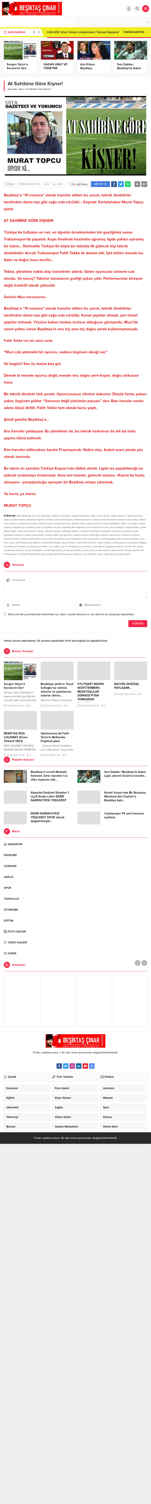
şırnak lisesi (88, 550)
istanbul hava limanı (111, 535)
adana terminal (134, 515)
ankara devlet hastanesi (105, 519)
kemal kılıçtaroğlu (51, 542)
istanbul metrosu (131, 535)
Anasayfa (12, 89)
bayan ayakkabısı (111, 523)
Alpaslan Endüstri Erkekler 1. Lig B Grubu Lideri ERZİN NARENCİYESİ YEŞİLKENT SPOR (50, 798)
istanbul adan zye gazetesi (58, 535)
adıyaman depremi (35, 519)
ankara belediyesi (64, 519)
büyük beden (132, 527)
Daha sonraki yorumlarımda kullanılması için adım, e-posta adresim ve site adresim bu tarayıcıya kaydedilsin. (71, 614)
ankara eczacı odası (128, 519)
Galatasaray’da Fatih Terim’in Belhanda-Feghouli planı (55, 737)
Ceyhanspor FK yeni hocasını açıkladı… (124, 815)
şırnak (140, 546)
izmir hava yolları (90, 538)
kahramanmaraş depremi (28, 542)
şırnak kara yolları (72, 550)
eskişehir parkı (130, 531)
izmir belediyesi (56, 538)
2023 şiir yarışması (61, 515)
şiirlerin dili (130, 546)
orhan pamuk (119, 542)
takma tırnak (117, 550)
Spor (21, 89)
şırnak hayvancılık (53, 550)
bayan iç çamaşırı (129, 523)
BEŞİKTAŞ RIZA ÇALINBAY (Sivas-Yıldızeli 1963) (16, 737)
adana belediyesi (80, 515)
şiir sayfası (55, 546)
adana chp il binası (100, 515)
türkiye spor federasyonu (59, 554)
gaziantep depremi (13, 535)
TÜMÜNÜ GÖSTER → (135, 32)
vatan (100, 554)
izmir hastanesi (73, 538)
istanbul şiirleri (11, 538)
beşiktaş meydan (52, 527)
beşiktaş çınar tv (34, 527)
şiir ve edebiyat (69, 546)
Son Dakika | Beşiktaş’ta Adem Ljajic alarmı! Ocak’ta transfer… (125, 774)
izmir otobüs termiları (128, 538)
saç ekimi (8, 546)
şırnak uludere (102, 550)
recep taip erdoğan (136, 542)
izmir (44, 538)
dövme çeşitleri (53, 531)
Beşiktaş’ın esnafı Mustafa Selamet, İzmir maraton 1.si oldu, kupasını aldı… (49, 776)
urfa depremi (90, 554)
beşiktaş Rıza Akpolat (73, 527)
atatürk (97, 523)
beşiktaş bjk (19, 527)
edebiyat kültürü (70, 531)
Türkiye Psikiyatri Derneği (32, 554)
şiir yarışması (85, 546)
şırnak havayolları (34, 550)
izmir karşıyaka (108, 538)
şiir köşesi (43, 546)
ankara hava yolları (27, 523)
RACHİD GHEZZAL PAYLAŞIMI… (126, 686)
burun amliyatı (117, 527)
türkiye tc (77, 554)
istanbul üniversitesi (30, 538)
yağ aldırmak (110, 554)
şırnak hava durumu (14, 550)
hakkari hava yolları (34, 535)
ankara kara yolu (62, 523)
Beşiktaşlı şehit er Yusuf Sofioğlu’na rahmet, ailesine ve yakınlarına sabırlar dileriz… (57, 689)
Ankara (50, 519)
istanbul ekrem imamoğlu (86, 535)
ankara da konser (82, 519)
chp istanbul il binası (33, 531)
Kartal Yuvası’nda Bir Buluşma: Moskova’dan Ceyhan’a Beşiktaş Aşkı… (125, 796)
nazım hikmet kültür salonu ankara (93, 542)
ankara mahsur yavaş (82, 523)
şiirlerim (119, 546)
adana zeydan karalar (14, 519)
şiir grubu (32, 546)
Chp (20, 531)
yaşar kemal (124, 554)
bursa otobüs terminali (97, 527)
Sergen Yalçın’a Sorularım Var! (17, 66)
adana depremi (118, 515)
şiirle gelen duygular (103, 546)
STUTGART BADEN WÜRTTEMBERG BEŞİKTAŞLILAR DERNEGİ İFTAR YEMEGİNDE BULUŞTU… (90, 693)
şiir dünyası (20, 546)
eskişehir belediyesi (90, 531)
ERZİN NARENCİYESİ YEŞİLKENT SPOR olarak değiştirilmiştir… (47, 817)
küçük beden (68, 542)
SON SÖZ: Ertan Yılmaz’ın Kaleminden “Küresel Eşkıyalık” (83, 32)
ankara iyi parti (45, 523)
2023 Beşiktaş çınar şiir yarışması (33, 515)
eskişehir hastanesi (112, 531)
